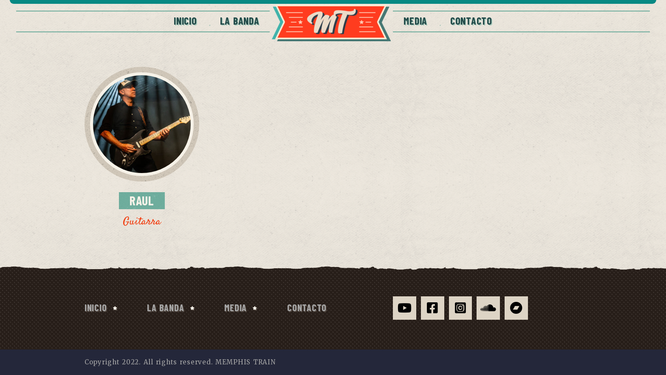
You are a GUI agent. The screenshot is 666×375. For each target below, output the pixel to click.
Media (415, 20)
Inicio (185, 20)
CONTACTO (471, 20)
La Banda (240, 20)
